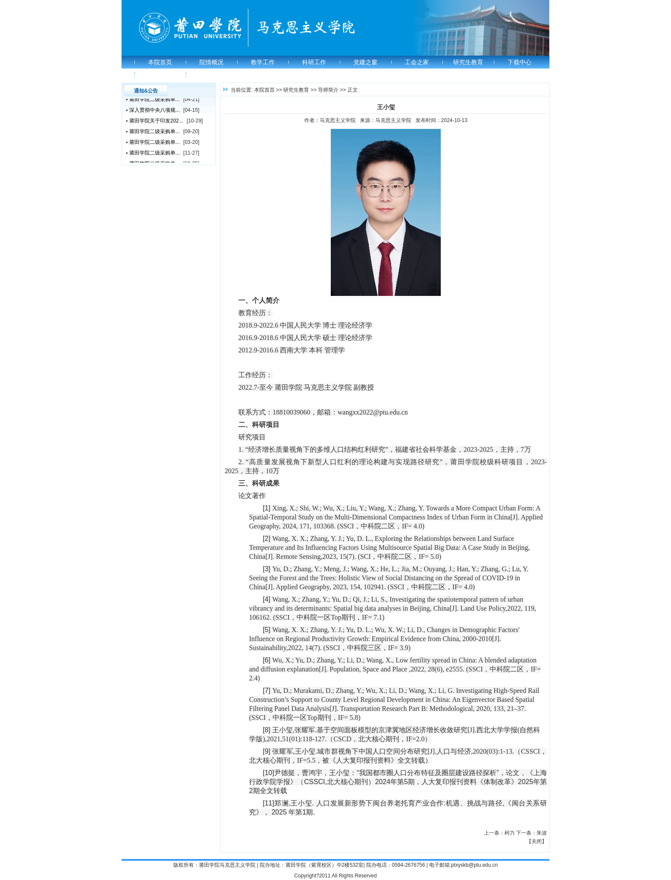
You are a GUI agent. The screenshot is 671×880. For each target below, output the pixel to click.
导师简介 (328, 90)
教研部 (211, 75)
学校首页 (160, 75)
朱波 (542, 833)
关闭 (536, 841)
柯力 (510, 833)
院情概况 (211, 62)
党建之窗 (365, 62)
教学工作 (263, 62)
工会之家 (417, 62)
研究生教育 (468, 62)
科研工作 (314, 62)
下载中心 (519, 62)
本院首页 (160, 62)
